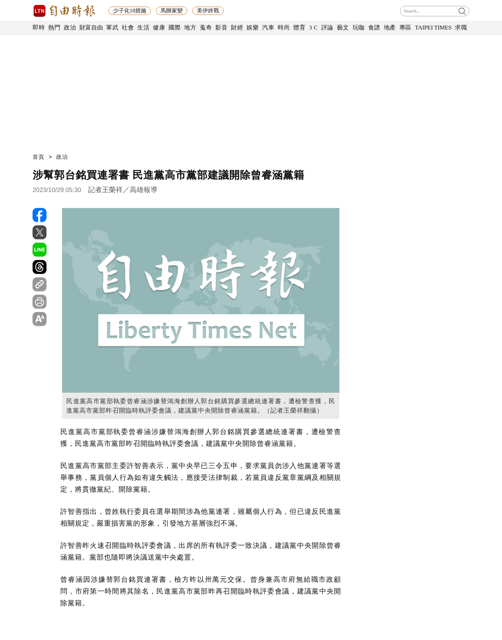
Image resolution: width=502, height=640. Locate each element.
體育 (299, 27)
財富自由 (91, 27)
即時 (39, 27)
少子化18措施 (129, 11)
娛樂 (252, 27)
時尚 (284, 27)
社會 (128, 27)
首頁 (38, 157)
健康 (159, 27)
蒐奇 (206, 27)
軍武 (112, 27)
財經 (237, 27)
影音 (221, 27)
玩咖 (359, 27)
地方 (190, 27)
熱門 (54, 27)
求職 (461, 27)
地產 (390, 27)
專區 (405, 27)
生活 (143, 27)
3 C (313, 27)
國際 (174, 27)
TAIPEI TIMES (433, 27)
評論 (327, 27)
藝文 (343, 27)
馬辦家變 (172, 11)
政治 (70, 27)
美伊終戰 (208, 11)
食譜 (374, 27)
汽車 (268, 27)
